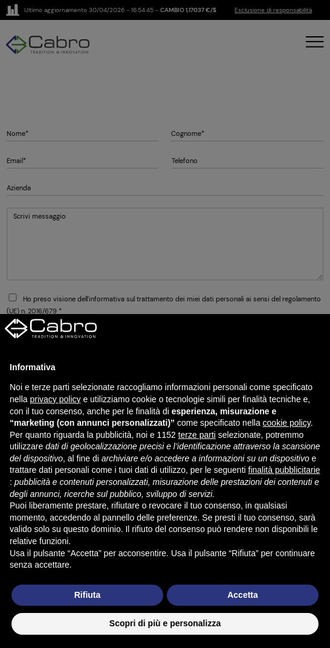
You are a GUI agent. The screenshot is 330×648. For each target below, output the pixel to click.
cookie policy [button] (287, 423)
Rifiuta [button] (87, 595)
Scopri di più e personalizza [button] (165, 623)
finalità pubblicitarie (284, 470)
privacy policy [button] (55, 399)
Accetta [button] (242, 595)
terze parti (197, 435)
